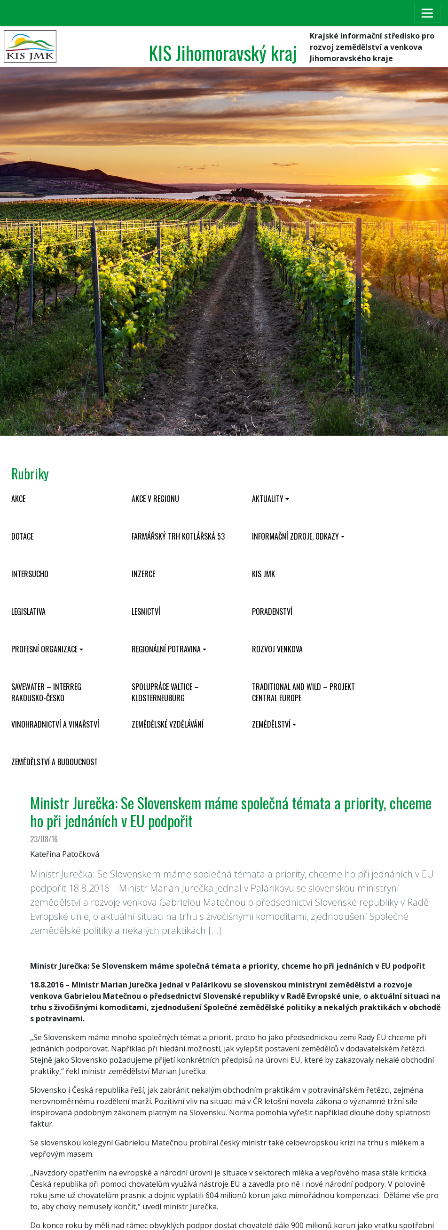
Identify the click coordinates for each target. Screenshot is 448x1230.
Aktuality (267, 498)
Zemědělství (271, 724)
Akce (18, 498)
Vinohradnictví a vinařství (55, 724)
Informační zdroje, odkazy (295, 536)
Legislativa (28, 611)
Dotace (22, 536)
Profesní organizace (44, 649)
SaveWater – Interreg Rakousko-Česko (46, 692)
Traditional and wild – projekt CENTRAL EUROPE (303, 692)
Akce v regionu (155, 498)
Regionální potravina (166, 649)
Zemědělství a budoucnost (54, 762)
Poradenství (272, 611)
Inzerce (143, 574)
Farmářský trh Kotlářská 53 (178, 536)
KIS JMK (263, 574)
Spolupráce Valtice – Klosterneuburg (165, 692)
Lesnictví (146, 611)
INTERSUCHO (29, 574)
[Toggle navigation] (427, 13)
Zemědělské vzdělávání (168, 724)
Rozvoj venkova (277, 649)
